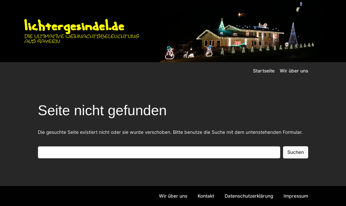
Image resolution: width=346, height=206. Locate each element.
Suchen (295, 152)
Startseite (264, 71)
